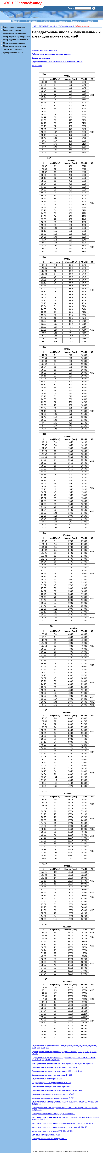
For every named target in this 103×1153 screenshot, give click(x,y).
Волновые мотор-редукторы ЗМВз (46, 1135)
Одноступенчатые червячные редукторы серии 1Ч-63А (54, 1067)
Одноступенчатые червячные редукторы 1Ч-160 (52, 1075)
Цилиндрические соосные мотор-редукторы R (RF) (53, 1098)
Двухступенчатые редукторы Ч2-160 (47, 1079)
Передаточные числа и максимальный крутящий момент (57, 62)
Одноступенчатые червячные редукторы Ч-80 (51, 1086)
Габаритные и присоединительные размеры (52, 54)
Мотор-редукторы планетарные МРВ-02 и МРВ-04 (52, 1131)
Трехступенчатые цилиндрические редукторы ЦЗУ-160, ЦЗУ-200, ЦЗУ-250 (62, 1063)
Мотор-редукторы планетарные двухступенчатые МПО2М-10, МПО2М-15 (62, 1123)
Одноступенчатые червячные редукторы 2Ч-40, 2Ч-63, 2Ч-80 (57, 1090)
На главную (37, 66)
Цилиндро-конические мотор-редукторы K (49, 1139)
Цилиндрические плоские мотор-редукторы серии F (53, 1114)
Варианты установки (41, 58)
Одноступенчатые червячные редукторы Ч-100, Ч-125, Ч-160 (57, 1071)
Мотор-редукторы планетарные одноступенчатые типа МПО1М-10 (59, 1127)
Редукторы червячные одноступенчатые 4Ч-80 (51, 1083)
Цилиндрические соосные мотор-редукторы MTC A (53, 1094)
